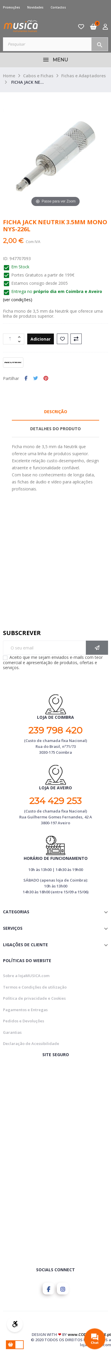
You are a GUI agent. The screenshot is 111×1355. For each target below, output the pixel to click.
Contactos (58, 7)
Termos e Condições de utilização (35, 987)
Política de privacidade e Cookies (34, 998)
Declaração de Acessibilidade (31, 1043)
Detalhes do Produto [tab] (55, 428)
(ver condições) (17, 299)
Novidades (35, 7)
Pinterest (46, 378)
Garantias (12, 1032)
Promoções (11, 7)
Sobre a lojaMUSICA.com (26, 975)
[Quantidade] (10, 339)
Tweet (35, 378)
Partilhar (26, 378)
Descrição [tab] (55, 411)
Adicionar (40, 339)
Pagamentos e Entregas (25, 1009)
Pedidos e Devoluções (23, 1021)
